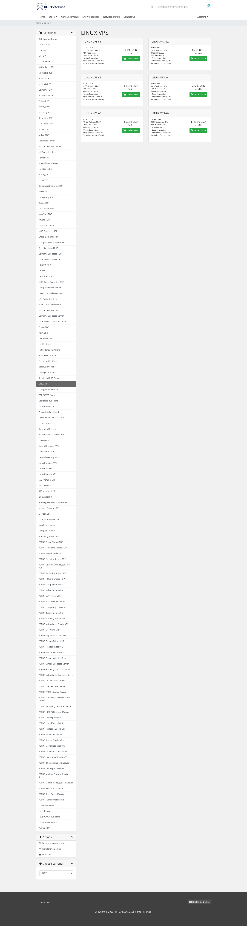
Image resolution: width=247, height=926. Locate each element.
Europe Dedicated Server (50, 146)
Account (202, 16)
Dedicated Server (47, 225)
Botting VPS (44, 174)
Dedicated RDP (45, 276)
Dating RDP (44, 101)
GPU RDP (43, 191)
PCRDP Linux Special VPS (50, 717)
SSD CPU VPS (45, 485)
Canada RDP (44, 61)
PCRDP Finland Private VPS (51, 652)
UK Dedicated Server (48, 152)
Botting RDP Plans (47, 366)
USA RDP (43, 50)
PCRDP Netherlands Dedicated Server (56, 675)
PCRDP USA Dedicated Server (52, 686)
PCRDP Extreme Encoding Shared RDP (54, 566)
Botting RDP (44, 106)
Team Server (44, 157)
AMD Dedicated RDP (48, 231)
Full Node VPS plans (48, 822)
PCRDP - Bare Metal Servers (51, 799)
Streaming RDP (46, 123)
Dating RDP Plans (47, 372)
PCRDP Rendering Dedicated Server (55, 706)
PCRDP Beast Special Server (51, 794)
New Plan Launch (47, 525)
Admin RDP (44, 333)
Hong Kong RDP (46, 197)
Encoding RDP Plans (48, 361)
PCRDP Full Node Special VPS (52, 729)
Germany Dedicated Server (51, 316)
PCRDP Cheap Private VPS (51, 584)
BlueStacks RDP (46, 497)
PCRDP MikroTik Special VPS (52, 746)
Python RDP (44, 828)
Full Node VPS (45, 169)
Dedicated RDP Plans (48, 400)
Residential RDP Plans (49, 378)
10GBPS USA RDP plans (49, 816)
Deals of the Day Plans (49, 519)
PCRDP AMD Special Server (51, 788)
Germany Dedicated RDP (50, 253)
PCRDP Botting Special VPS (51, 740)
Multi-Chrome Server (48, 163)
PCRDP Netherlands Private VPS (53, 624)
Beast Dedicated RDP (48, 248)
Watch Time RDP (46, 805)
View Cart (45, 854)
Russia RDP (44, 203)
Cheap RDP (44, 327)
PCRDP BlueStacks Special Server (54, 763)
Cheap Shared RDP (47, 530)
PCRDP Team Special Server (51, 768)
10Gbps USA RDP (46, 406)
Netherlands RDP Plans (49, 350)
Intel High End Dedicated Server (53, 502)
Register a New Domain (51, 843)
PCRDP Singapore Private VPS (52, 635)
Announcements (70, 16)
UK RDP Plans (45, 344)
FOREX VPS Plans (47, 395)
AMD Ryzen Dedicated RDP (51, 282)
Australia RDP (45, 84)
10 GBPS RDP (45, 265)
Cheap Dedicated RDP (49, 236)
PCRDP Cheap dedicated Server (53, 658)
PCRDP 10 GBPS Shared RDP (52, 579)
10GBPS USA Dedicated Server (52, 321)
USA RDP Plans (45, 338)
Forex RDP (43, 129)
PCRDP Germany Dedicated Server (55, 669)
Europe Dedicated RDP (49, 310)
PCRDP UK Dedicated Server (52, 680)
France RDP (44, 78)
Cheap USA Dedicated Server (52, 242)
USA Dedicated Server (49, 299)
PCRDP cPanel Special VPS (51, 723)
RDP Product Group (48, 39)
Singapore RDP (45, 73)
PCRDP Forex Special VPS (50, 734)
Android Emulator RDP (49, 508)
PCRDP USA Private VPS (49, 596)
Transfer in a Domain (50, 849)
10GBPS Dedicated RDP (49, 259)
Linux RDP (43, 270)
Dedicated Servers (47, 140)
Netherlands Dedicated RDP (52, 417)
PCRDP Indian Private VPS (51, 590)
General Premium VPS (49, 446)
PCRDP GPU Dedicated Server (52, 692)
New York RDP (45, 214)
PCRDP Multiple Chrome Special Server (53, 775)
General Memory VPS (48, 457)
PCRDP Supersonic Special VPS (53, 751)
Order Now (130, 58)
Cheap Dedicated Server (50, 287)
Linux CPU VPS (45, 468)
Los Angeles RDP (46, 208)
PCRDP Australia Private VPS (52, 601)
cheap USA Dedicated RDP (51, 293)
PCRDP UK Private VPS (49, 629)
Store (52, 16)
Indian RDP (44, 135)
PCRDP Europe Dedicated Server (54, 663)
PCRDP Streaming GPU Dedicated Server (54, 699)
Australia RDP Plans (48, 355)
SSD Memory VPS (47, 491)
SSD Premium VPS (47, 480)
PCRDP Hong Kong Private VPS (53, 607)
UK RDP (42, 55)
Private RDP (44, 219)
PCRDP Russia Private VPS (51, 613)
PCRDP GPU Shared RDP (50, 553)
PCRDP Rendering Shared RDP (53, 573)
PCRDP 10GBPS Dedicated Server (54, 712)
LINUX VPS (44, 383)
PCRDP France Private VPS (51, 646)
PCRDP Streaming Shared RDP (53, 547)
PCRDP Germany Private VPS (52, 618)
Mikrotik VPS (45, 514)
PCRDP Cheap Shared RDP (51, 542)
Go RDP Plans (45, 423)
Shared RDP (44, 44)
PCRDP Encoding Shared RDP (52, 559)
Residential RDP (46, 95)
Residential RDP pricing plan (52, 434)
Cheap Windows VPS (48, 389)
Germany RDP (45, 90)
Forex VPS (43, 180)
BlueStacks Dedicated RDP (51, 186)
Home (42, 16)
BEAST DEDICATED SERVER (51, 304)
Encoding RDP (45, 112)
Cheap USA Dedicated (49, 412)
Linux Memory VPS (47, 474)
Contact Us (129, 16)
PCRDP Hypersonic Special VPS (53, 757)
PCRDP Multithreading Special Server (56, 782)
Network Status (111, 16)
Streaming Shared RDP (49, 536)
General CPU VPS (46, 451)
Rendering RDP (46, 118)
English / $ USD (199, 901)
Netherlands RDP (47, 67)
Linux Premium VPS (48, 463)
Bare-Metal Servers (47, 429)
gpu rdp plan (45, 811)
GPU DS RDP (44, 440)
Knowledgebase (90, 16)
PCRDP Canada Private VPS (51, 641)
